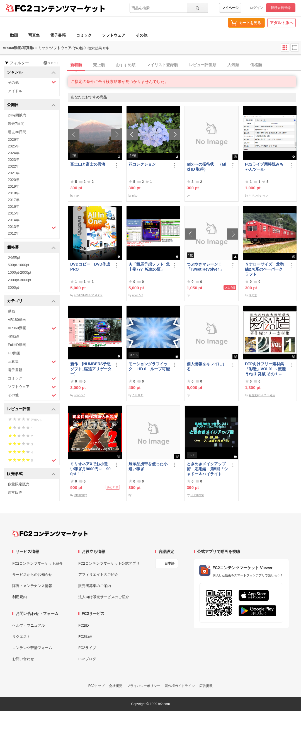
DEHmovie (197, 495)
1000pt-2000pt (19, 272)
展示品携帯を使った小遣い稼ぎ (148, 466)
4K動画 (14, 336)
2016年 (14, 206)
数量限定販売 (19, 484)
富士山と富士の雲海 (87, 164)
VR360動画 (32, 328)
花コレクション (142, 164)
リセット (51, 63)
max (76, 195)
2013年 (32, 227)
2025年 (14, 146)
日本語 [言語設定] (169, 563)
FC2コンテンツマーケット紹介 (37, 563)
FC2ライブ (87, 648)
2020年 (14, 180)
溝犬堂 (253, 295)
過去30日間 (17, 132)
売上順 (99, 65)
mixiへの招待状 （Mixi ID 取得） (206, 166)
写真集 (34, 35)
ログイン (256, 8)
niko (134, 195)
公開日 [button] (31, 105)
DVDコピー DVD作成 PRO (90, 266)
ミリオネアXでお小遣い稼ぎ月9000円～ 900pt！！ (90, 469)
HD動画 (14, 353)
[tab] (184, 65)
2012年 (14, 233)
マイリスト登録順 (162, 65)
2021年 (14, 173)
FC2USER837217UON (88, 295)
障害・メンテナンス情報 (32, 586)
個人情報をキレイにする (206, 366)
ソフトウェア (113, 35)
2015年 (14, 213)
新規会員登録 (281, 8)
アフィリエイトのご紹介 (98, 574)
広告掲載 (206, 686)
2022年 (14, 166)
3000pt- (14, 287)
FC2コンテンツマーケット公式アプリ (109, 563)
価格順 (256, 65)
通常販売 (15, 492)
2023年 (14, 159)
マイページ (230, 8)
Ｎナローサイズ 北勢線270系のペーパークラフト (264, 269)
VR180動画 (17, 320)
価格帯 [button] (31, 247)
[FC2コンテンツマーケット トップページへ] (50, 533)
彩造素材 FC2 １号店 (262, 395)
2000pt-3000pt (19, 280)
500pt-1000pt (18, 265)
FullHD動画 (17, 345)
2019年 (14, 186)
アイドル (15, 91)
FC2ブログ (87, 659)
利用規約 (19, 597)
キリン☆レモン (258, 195)
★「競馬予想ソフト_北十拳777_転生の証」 (149, 266)
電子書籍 (58, 35)
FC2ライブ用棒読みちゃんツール (264, 166)
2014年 (14, 220)
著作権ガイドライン (180, 686)
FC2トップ (96, 686)
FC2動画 (85, 636)
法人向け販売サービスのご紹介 (103, 597)
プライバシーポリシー (143, 686)
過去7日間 (16, 123)
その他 (141, 35)
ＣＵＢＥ (137, 395)
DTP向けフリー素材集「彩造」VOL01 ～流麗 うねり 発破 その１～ (265, 369)
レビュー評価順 (202, 65)
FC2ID (83, 625)
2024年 (14, 153)
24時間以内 (17, 115)
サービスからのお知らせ (32, 574)
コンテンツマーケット (69, 8)
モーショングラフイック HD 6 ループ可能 (149, 366)
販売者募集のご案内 (94, 586)
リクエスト (21, 636)
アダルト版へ (281, 22)
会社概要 (115, 686)
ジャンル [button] (31, 72)
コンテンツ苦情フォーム (32, 648)
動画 (14, 35)
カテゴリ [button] (31, 301)
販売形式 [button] (31, 474)
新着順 (76, 65)
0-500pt (14, 257)
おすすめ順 (125, 65)
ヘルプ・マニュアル (28, 625)
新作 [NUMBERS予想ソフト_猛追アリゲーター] (90, 369)
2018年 (14, 193)
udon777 (137, 295)
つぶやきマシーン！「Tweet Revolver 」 (205, 266)
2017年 (14, 200)
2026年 (14, 139)
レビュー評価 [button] (31, 409)
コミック (84, 35)
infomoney (80, 495)
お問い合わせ (23, 659)
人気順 (233, 65)
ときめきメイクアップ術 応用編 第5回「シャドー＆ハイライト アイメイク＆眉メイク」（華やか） (207, 469)
